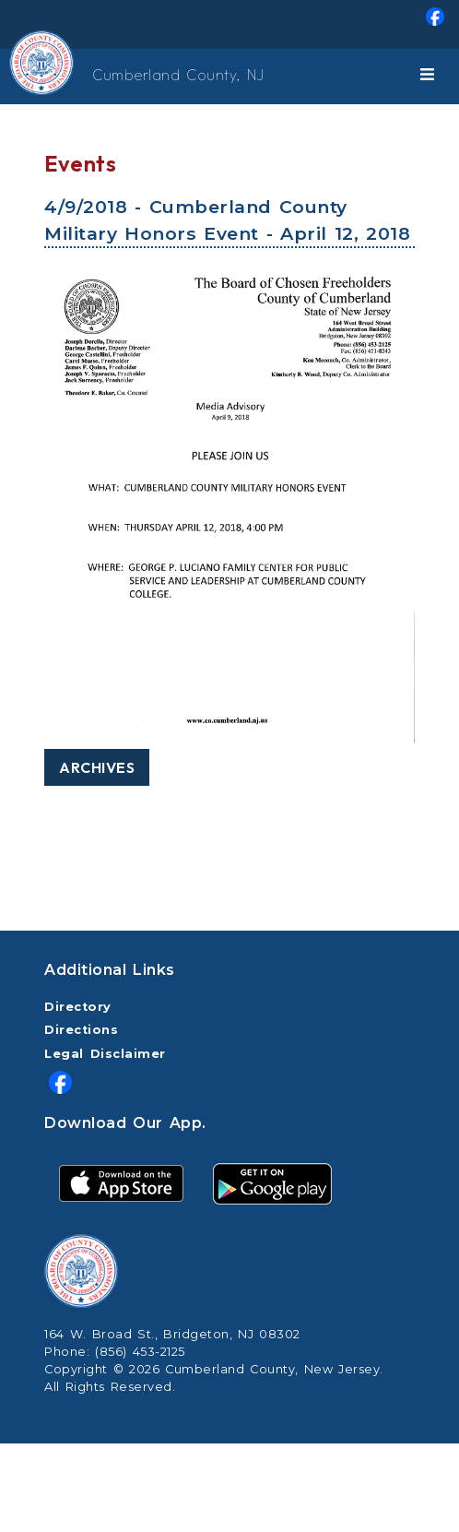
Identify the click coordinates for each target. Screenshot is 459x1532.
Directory (78, 1007)
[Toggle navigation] (430, 76)
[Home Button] (18, 76)
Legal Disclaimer (105, 1054)
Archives (97, 767)
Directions (81, 1030)
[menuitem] (229, 24)
